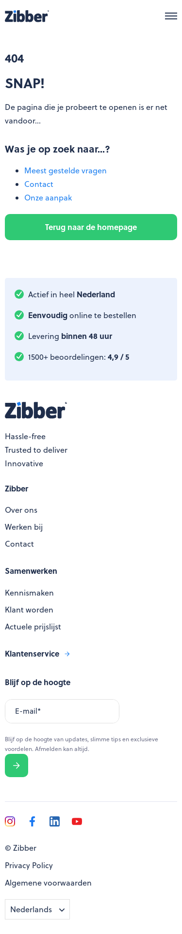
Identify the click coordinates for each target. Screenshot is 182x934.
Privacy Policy (29, 865)
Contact (19, 543)
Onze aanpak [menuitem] (48, 197)
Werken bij (24, 526)
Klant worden (29, 609)
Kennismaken (29, 592)
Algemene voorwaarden (48, 882)
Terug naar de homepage (91, 226)
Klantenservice (32, 653)
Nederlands (31, 909)
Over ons (21, 510)
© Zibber (20, 847)
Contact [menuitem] (38, 184)
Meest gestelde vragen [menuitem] (65, 170)
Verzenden (16, 765)
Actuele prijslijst (33, 626)
